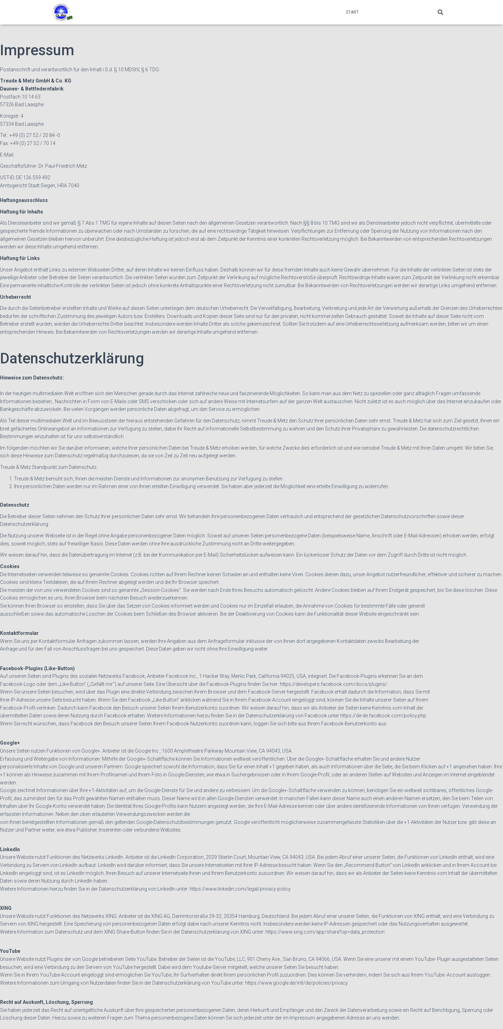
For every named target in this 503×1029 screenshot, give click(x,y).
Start (352, 12)
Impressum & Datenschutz (397, 12)
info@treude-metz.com (40, 155)
